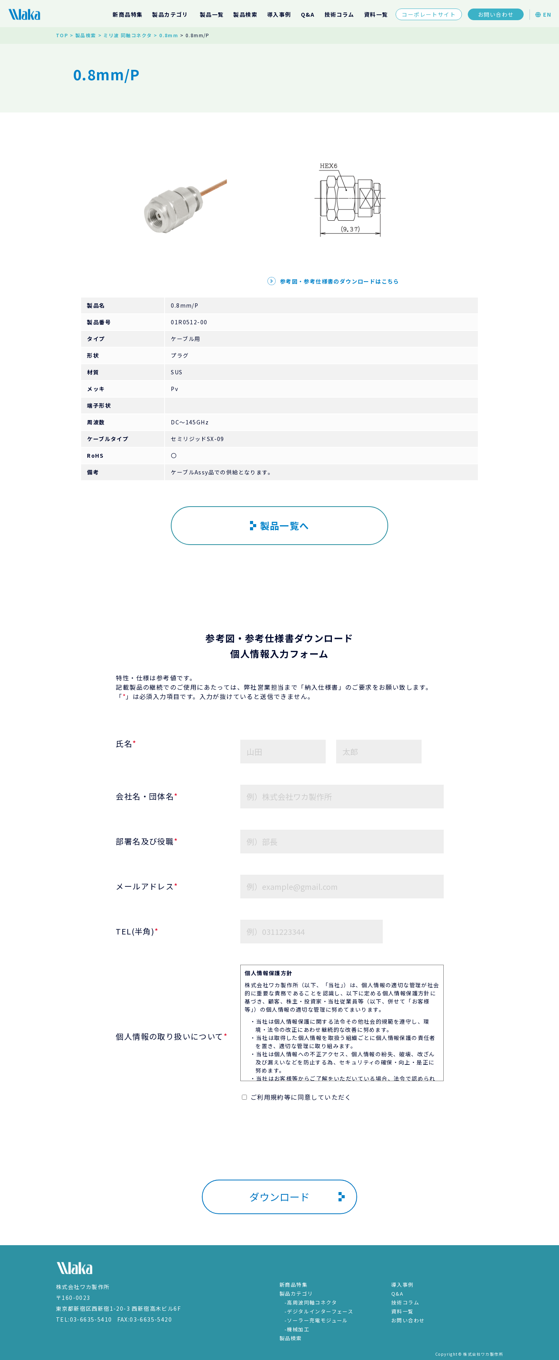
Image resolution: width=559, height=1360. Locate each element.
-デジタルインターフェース (319, 1311)
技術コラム (339, 14)
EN (543, 14)
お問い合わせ (496, 14)
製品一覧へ (279, 525)
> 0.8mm (166, 35)
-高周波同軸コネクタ (311, 1302)
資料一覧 (376, 14)
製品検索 (245, 14)
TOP (62, 35)
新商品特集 (127, 14)
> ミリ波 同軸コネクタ (125, 35)
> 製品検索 (83, 35)
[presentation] (279, 1153)
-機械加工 (297, 1329)
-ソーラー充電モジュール (316, 1320)
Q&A (308, 14)
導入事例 (279, 14)
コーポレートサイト (429, 14)
